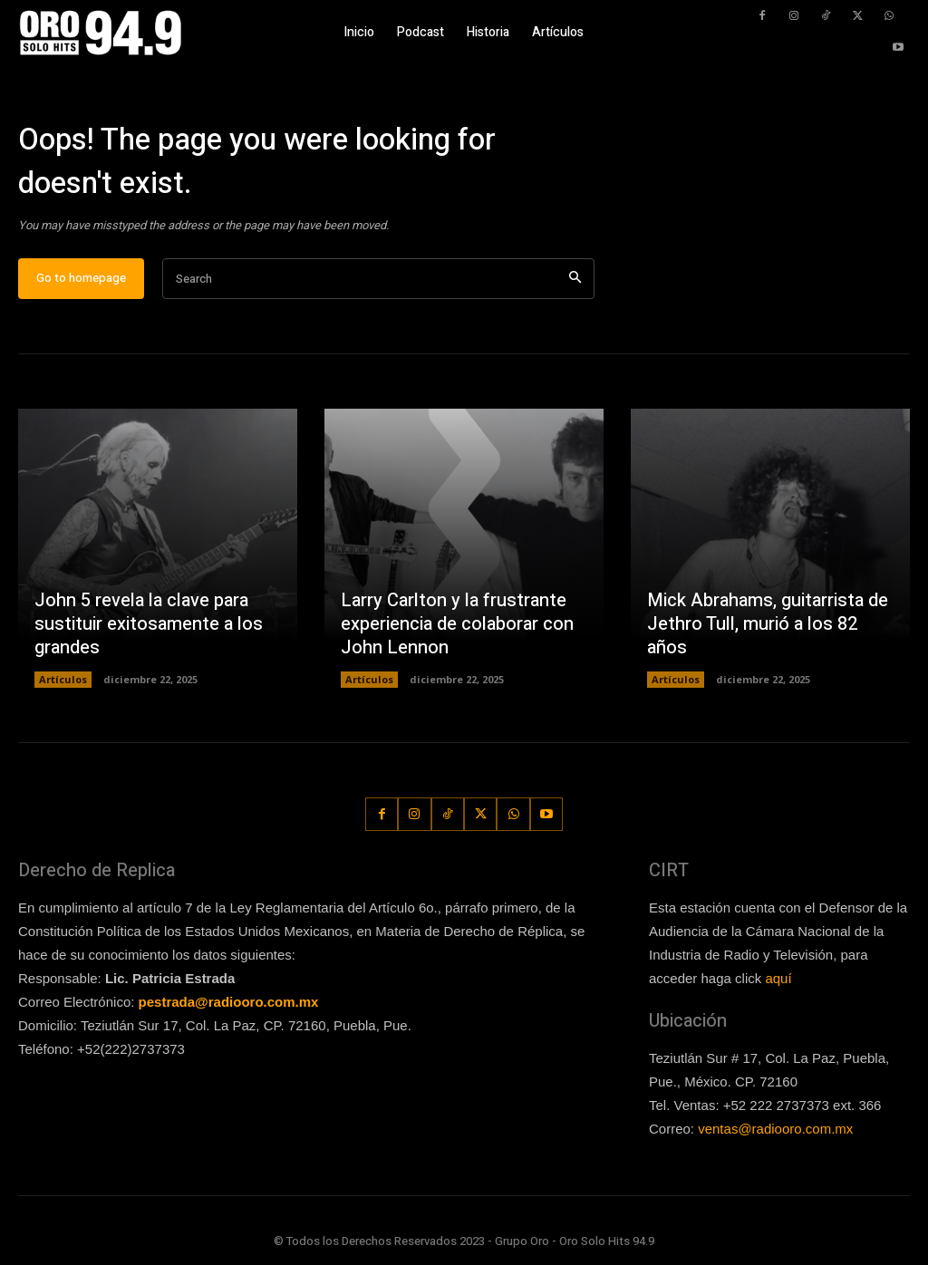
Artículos (63, 679)
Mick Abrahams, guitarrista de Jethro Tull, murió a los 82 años (767, 624)
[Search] (575, 278)
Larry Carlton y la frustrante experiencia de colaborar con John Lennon (457, 624)
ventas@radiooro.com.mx (775, 1128)
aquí (778, 978)
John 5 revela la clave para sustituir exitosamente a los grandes (148, 624)
